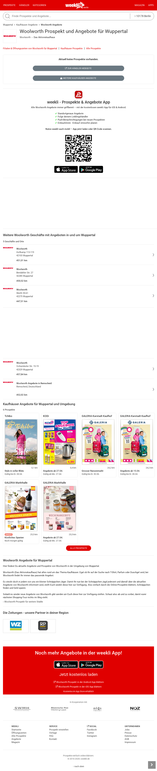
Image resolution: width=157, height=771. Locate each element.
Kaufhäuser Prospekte (72, 48)
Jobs (127, 729)
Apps (151, 5)
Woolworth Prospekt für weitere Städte (23, 601)
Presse (128, 732)
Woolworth (25, 37)
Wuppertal (8, 24)
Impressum (130, 742)
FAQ (51, 736)
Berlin (86, 7)
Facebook (92, 729)
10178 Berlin (143, 16)
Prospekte (9, 5)
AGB (127, 739)
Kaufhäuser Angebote (27, 24)
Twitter (90, 732)
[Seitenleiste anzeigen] (152, 765)
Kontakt (53, 739)
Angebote (16, 739)
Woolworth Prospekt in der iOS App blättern (78, 686)
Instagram (92, 736)
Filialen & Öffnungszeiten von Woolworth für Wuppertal (30, 48)
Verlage (53, 732)
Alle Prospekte (93, 48)
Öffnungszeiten (18, 732)
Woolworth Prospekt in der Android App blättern (78, 682)
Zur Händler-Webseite (78, 68)
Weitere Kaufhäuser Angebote (78, 78)
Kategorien (39, 5)
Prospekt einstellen (58, 729)
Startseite (16, 729)
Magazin (140, 5)
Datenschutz (131, 736)
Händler (24, 5)
